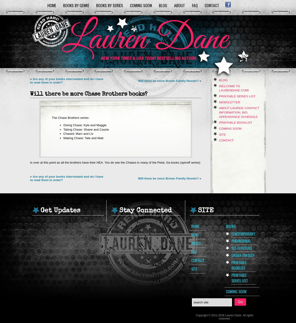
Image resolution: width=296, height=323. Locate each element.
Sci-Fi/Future (241, 248)
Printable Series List (237, 96)
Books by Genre (76, 5)
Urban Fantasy (243, 255)
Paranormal (241, 241)
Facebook (228, 4)
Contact (212, 5)
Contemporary (243, 234)
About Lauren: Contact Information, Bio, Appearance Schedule (239, 112)
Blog (163, 5)
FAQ (195, 5)
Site (222, 134)
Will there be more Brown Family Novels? (168, 81)
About (179, 5)
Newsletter (229, 102)
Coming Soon (141, 5)
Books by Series (109, 5)
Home (51, 5)
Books (231, 226)
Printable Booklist (235, 122)
